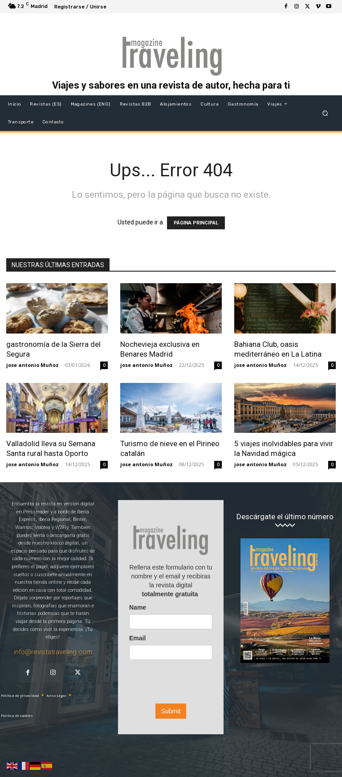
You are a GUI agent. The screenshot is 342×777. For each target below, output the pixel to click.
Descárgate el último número (285, 517)
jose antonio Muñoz (32, 365)
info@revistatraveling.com (53, 652)
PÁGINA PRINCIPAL (196, 223)
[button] (325, 113)
